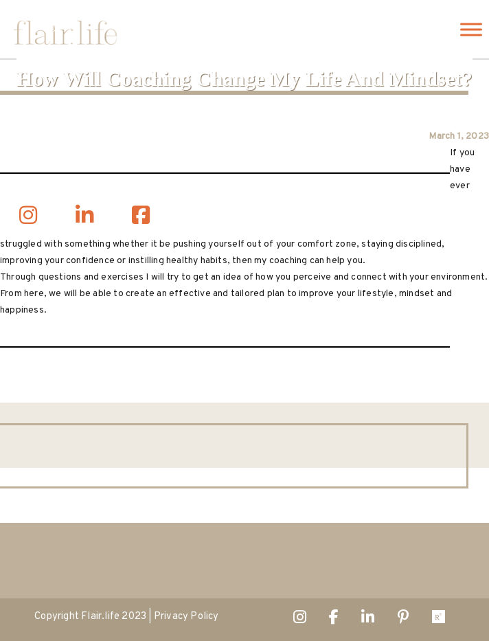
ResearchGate (438, 620)
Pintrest (403, 620)
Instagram (299, 620)
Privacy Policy (186, 616)
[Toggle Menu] (471, 29)
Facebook (333, 620)
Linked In (367, 620)
